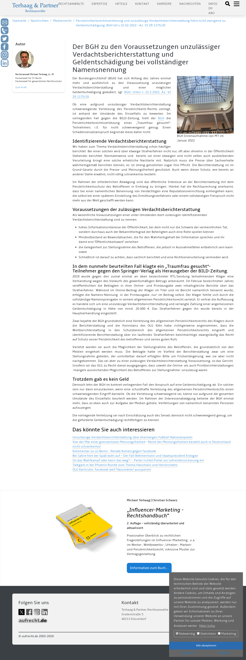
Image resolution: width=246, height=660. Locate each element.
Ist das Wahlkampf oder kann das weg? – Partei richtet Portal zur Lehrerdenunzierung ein (138, 460)
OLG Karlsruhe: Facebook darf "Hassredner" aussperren (111, 469)
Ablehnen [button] (224, 653)
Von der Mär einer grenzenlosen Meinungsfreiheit (108, 442)
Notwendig (185, 634)
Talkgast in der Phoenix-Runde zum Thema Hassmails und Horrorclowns (125, 465)
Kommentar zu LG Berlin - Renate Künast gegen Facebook (114, 451)
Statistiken (206, 634)
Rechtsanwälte (71, 4)
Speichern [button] (187, 653)
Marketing (227, 634)
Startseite (19, 21)
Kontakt (142, 4)
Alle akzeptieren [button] (206, 645)
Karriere (164, 4)
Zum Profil (21, 87)
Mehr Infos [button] (207, 626)
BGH (161, 118)
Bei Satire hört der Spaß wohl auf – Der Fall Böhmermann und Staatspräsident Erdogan (135, 456)
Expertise (99, 4)
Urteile (121, 4)
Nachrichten (190, 4)
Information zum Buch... (149, 568)
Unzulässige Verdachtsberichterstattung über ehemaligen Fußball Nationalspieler (132, 437)
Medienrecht (62, 21)
